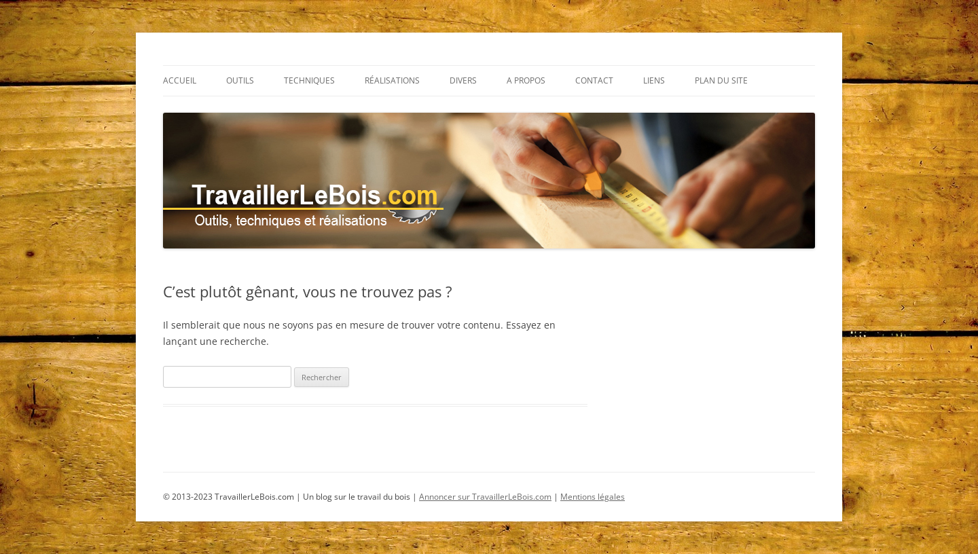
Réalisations (392, 80)
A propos (526, 80)
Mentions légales (592, 496)
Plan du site (721, 80)
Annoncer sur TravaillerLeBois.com (485, 496)
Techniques (309, 80)
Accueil (179, 80)
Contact (594, 80)
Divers (463, 80)
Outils (240, 80)
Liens (654, 80)
